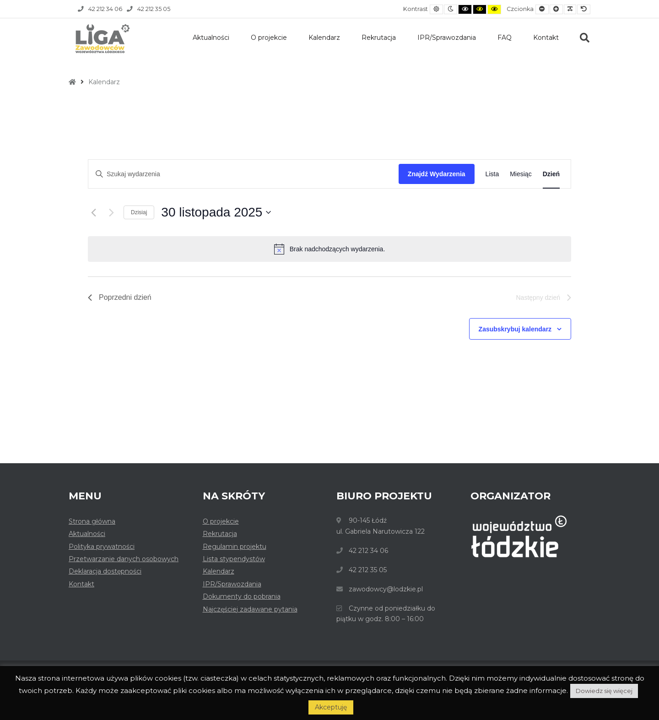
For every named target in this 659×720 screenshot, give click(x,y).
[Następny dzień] (111, 212)
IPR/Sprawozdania (446, 37)
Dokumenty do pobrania (242, 596)
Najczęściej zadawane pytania (250, 609)
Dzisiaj (139, 212)
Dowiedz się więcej (604, 690)
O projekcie (269, 37)
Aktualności (211, 37)
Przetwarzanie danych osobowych (123, 559)
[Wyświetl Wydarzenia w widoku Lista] (492, 174)
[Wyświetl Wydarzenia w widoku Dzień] (551, 174)
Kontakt (546, 37)
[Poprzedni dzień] (93, 212)
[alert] (329, 249)
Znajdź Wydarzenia (436, 174)
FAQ (504, 37)
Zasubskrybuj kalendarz (515, 329)
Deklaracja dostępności (105, 571)
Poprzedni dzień (119, 297)
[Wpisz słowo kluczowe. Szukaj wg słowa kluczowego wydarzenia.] (243, 174)
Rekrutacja (379, 37)
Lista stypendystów (234, 559)
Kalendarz (324, 37)
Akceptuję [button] (331, 707)
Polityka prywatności (102, 546)
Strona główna (92, 521)
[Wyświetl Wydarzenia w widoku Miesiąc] (520, 174)
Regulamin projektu (234, 546)
